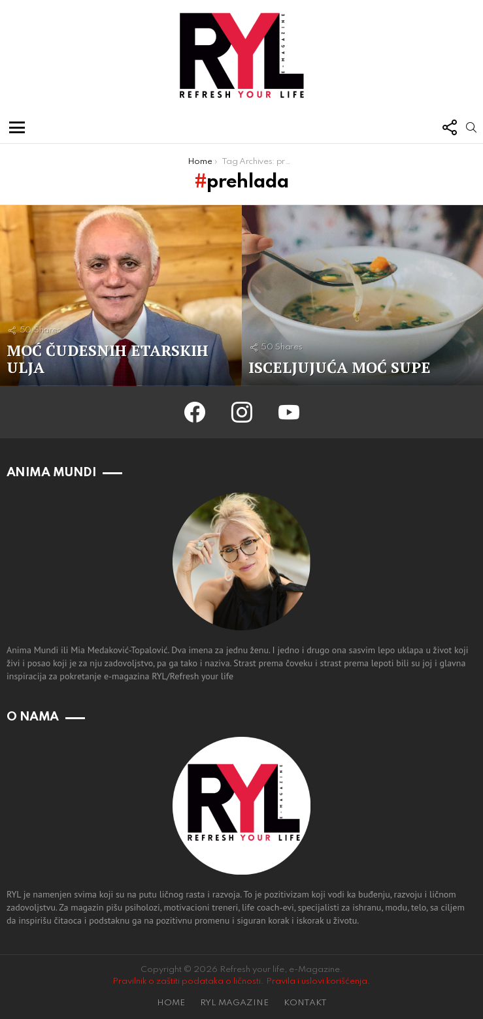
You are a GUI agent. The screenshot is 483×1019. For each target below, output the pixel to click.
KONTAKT (305, 1003)
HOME (171, 1003)
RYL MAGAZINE (234, 1003)
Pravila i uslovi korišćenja (316, 981)
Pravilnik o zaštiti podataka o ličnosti (186, 981)
